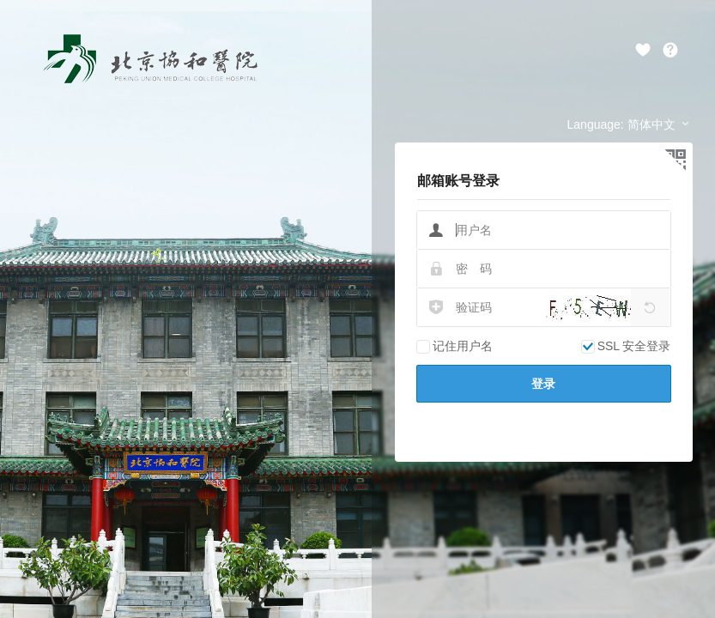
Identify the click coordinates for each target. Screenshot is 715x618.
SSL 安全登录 (626, 346)
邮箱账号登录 (458, 180)
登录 (543, 384)
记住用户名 (454, 346)
